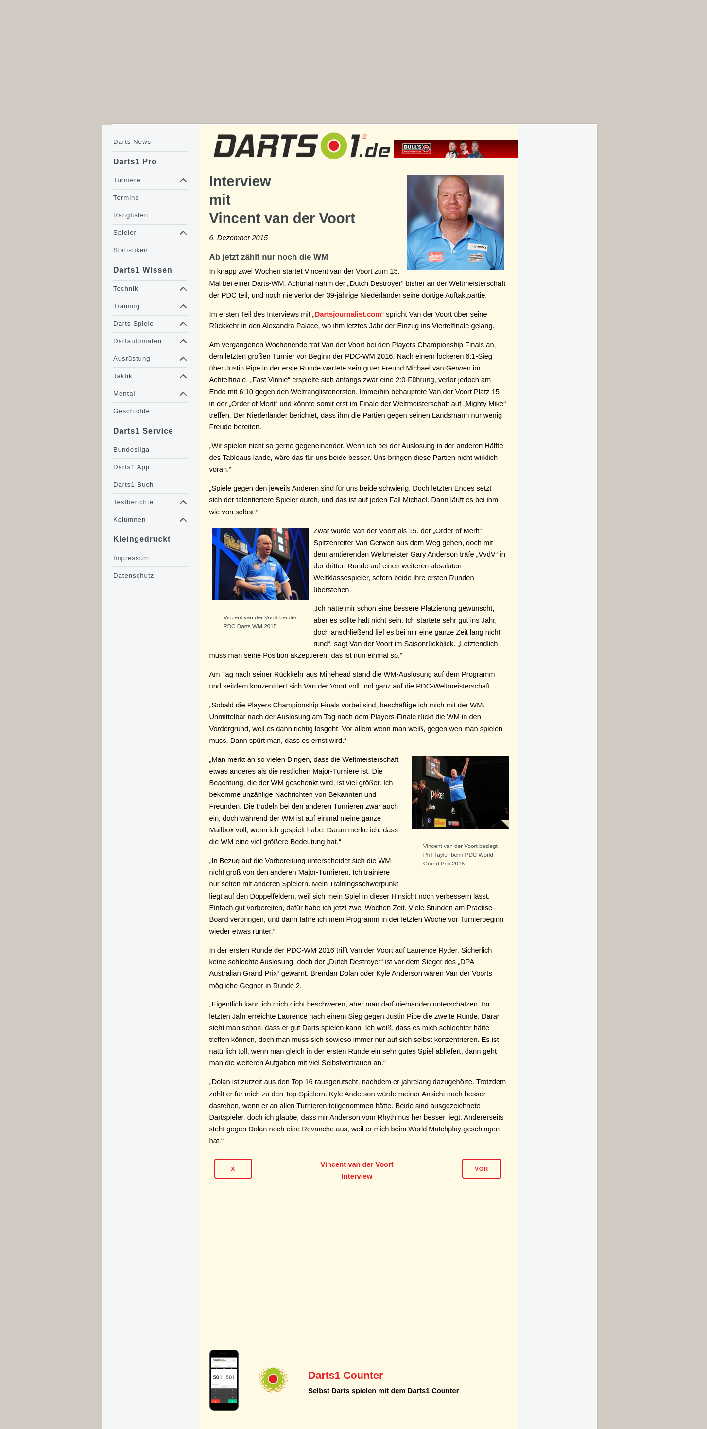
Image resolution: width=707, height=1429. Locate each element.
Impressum (131, 558)
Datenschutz (133, 575)
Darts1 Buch (133, 484)
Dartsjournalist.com (348, 314)
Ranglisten (130, 215)
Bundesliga (131, 449)
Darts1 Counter (345, 1375)
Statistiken (130, 250)
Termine (126, 197)
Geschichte (131, 411)
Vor (481, 1168)
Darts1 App (131, 467)
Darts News (132, 141)
